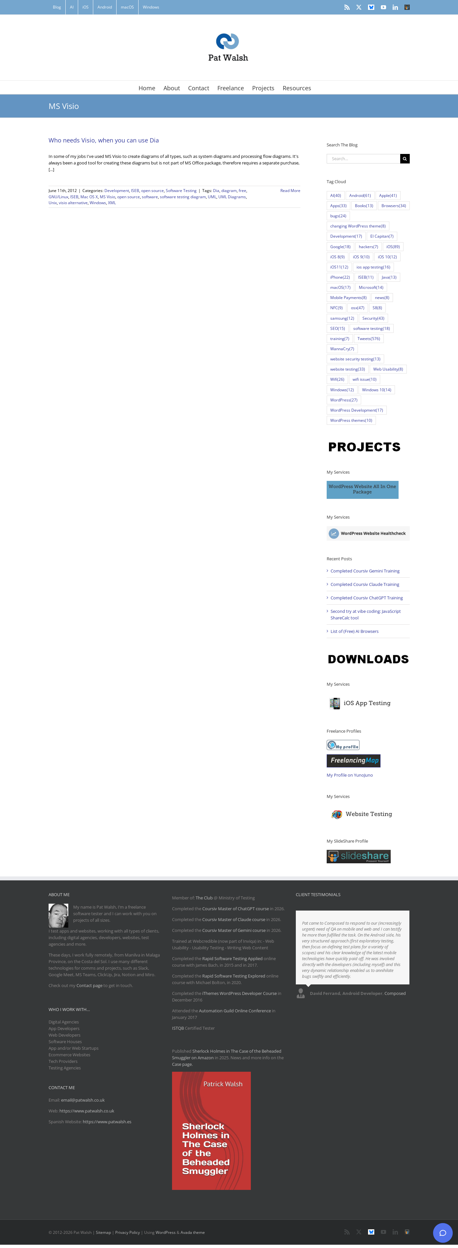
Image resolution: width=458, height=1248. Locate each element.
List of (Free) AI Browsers (355, 631)
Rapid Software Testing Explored (233, 976)
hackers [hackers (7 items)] (368, 247)
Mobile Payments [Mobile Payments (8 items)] (348, 297)
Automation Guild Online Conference (235, 1011)
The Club (204, 898)
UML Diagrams (232, 197)
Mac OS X (89, 197)
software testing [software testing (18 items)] (371, 328)
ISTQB (178, 1028)
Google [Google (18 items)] (340, 247)
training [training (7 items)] (339, 338)
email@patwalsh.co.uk (83, 1100)
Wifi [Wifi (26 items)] (337, 379)
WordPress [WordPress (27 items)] (344, 400)
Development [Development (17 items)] (346, 236)
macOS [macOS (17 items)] (340, 287)
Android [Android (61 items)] (360, 195)
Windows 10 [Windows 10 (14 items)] (376, 390)
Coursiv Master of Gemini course (234, 930)
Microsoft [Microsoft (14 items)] (371, 287)
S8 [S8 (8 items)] (377, 308)
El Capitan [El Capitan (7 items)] (382, 236)
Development (116, 190)
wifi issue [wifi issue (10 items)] (365, 379)
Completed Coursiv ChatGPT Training (367, 598)
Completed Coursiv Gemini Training (365, 571)
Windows (98, 202)
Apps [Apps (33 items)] (338, 206)
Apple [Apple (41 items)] (388, 195)
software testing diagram (183, 197)
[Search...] (363, 158)
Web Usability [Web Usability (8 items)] (388, 369)
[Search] (405, 158)
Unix (53, 202)
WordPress (166, 1232)
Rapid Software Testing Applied (232, 958)
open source (152, 190)
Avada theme (193, 1232)
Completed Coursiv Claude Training (365, 584)
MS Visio (107, 197)
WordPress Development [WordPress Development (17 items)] (356, 410)
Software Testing (181, 190)
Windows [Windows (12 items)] (342, 390)
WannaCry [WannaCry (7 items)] (342, 349)
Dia (216, 190)
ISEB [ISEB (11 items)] (366, 277)
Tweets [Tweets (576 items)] (369, 338)
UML (212, 197)
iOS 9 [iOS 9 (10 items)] (361, 257)
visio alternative (73, 202)
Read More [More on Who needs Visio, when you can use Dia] (290, 190)
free (242, 190)
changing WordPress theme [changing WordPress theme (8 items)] (358, 226)
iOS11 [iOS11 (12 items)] (339, 267)
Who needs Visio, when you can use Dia (104, 140)
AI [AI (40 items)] (335, 195)
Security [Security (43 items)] (373, 318)
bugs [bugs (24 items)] (338, 216)
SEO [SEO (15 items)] (337, 328)
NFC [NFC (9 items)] (336, 308)
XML (112, 202)
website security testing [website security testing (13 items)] (355, 359)
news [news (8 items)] (382, 297)
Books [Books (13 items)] (364, 206)
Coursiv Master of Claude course (234, 919)
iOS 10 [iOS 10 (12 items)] (387, 257)
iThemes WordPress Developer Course (239, 993)
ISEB (135, 190)
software (150, 197)
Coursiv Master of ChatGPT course (236, 909)
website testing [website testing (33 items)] (347, 369)
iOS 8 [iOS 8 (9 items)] (337, 257)
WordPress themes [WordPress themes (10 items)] (351, 420)
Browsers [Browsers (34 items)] (394, 206)
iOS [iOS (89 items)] (393, 247)
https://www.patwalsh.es (107, 1122)
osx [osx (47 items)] (357, 308)
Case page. (182, 1064)
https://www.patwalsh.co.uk (86, 1111)
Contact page (89, 985)
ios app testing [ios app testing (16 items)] (373, 267)
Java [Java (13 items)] (389, 277)
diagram (229, 190)
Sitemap (103, 1232)
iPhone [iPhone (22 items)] (340, 277)
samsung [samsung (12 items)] (342, 318)
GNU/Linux (58, 197)
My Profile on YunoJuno (350, 775)
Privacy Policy (127, 1232)
